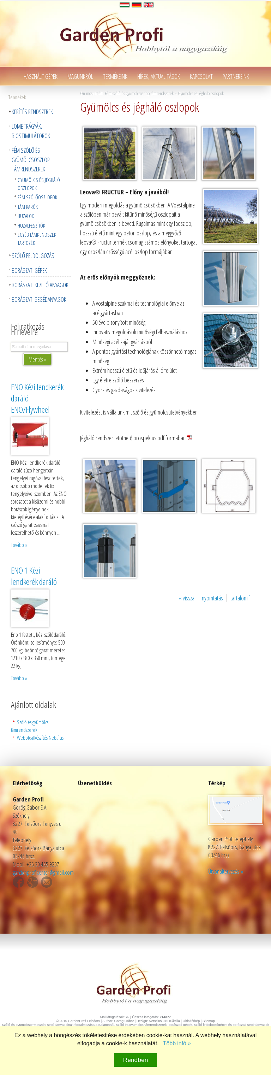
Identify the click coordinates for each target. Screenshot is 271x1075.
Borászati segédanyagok (39, 299)
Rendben (135, 1059)
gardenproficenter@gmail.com (43, 872)
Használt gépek (41, 76)
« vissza (186, 598)
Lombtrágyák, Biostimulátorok (31, 131)
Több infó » (177, 1043)
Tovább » (19, 545)
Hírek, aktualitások (158, 76)
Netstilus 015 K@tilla (164, 1021)
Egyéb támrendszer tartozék (37, 238)
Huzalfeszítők (31, 225)
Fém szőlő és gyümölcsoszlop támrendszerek (31, 159)
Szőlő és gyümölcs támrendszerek (29, 725)
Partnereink (236, 76)
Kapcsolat (201, 76)
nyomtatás (212, 598)
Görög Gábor (124, 1021)
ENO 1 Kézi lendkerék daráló (34, 576)
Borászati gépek (29, 270)
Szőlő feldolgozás (33, 255)
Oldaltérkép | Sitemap (199, 1021)
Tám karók (28, 206)
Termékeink (115, 76)
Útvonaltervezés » (225, 871)
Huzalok (26, 215)
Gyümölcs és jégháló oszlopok (39, 183)
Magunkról (80, 76)
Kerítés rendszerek (32, 111)
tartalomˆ (240, 598)
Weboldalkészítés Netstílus (40, 737)
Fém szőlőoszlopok (37, 197)
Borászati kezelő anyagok (40, 285)
